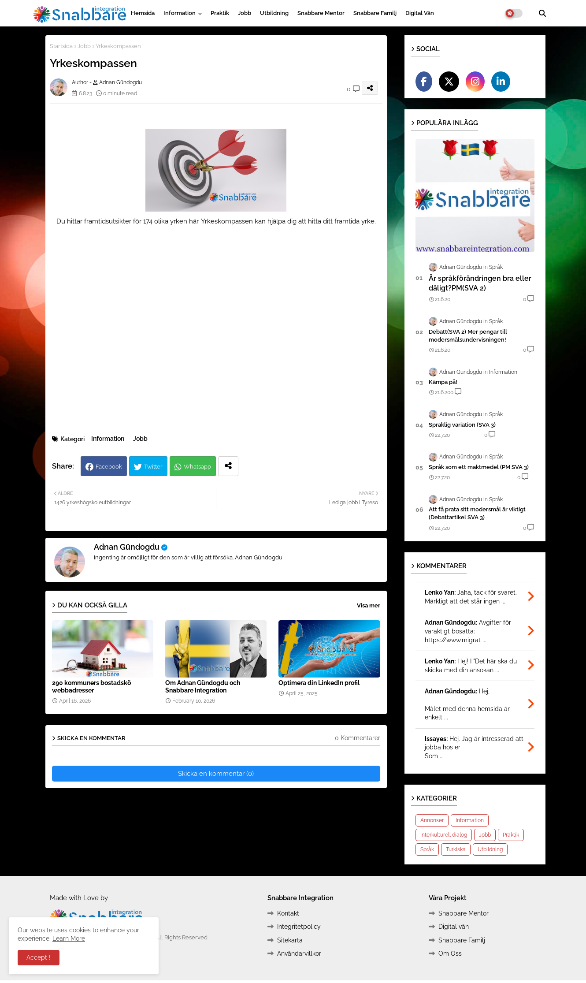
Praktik (220, 13)
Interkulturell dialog (443, 835)
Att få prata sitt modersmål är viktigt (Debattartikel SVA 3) (477, 513)
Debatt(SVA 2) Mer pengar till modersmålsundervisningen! (468, 335)
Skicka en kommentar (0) (216, 774)
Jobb (244, 13)
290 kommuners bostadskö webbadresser (91, 686)
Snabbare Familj (375, 13)
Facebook (109, 466)
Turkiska (456, 849)
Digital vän (419, 13)
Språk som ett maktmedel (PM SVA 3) (479, 467)
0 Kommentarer (357, 737)
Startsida (61, 46)
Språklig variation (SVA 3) (462, 424)
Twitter (153, 466)
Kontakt (288, 913)
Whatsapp (197, 466)
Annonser (432, 820)
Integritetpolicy (299, 926)
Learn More (68, 938)
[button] (542, 13)
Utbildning (274, 13)
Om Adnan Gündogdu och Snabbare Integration (202, 686)
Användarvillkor (299, 953)
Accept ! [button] (38, 957)
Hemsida (143, 13)
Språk (427, 849)
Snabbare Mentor (321, 13)
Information (179, 13)
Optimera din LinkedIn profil (319, 682)
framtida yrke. (355, 221)
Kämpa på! (443, 382)
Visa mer (368, 605)
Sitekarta (290, 940)
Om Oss (450, 953)
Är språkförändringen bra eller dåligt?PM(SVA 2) (480, 283)
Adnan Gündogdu (126, 546)
